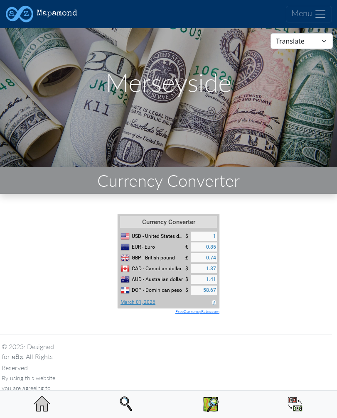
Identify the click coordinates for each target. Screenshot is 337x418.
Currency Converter (168, 222)
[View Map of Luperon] (211, 404)
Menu (309, 14)
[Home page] (42, 404)
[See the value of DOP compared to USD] (295, 404)
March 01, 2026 (138, 302)
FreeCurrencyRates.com (197, 311)
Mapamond (41, 14)
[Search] (126, 404)
